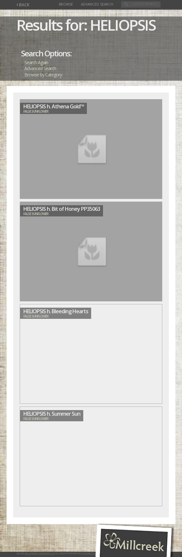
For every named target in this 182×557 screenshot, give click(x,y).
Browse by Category (43, 74)
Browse (66, 4)
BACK (22, 5)
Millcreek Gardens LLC (40, 553)
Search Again (36, 62)
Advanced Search (97, 4)
